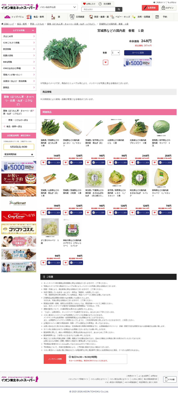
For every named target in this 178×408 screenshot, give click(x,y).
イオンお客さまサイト (99, 379)
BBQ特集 (7, 62)
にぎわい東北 (137, 379)
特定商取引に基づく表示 (148, 382)
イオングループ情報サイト (78, 379)
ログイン (170, 8)
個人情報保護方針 (150, 379)
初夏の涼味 (8, 55)
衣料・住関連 (144, 16)
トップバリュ (17, 16)
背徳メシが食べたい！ (13, 74)
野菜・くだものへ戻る (18, 120)
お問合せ (172, 2)
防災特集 (7, 49)
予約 (165, 16)
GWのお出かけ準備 (12, 68)
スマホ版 (171, 379)
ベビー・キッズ (122, 16)
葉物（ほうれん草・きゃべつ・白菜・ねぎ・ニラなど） (71, 24)
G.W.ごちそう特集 (11, 42)
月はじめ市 (8, 36)
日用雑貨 (80, 16)
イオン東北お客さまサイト (119, 379)
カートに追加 (138, 52)
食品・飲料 (39, 16)
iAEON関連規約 (131, 382)
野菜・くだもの (37, 24)
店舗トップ (7, 24)
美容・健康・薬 (101, 16)
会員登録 (151, 7)
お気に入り (90, 4)
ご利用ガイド (159, 2)
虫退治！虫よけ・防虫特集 (15, 81)
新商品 (6, 87)
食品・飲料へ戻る (14, 126)
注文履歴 (107, 4)
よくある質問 (144, 376)
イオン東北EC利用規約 (113, 382)
